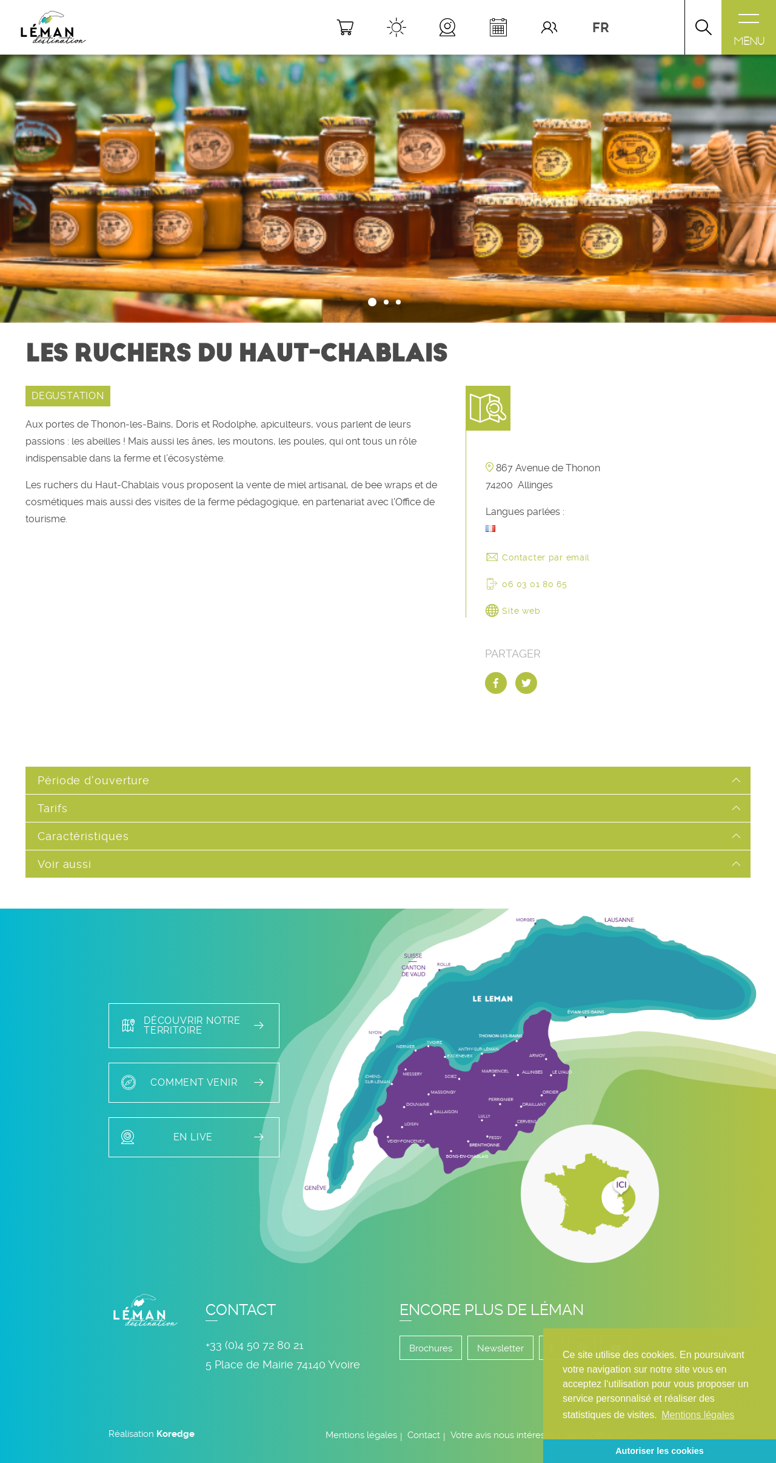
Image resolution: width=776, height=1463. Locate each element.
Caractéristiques (83, 836)
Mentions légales (361, 1435)
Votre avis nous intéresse (502, 1435)
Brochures (430, 1348)
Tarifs (52, 808)
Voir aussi (65, 864)
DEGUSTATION (68, 396)
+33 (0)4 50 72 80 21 (255, 1345)
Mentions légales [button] (697, 1415)
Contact (423, 1435)
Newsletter (500, 1348)
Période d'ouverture (94, 780)
